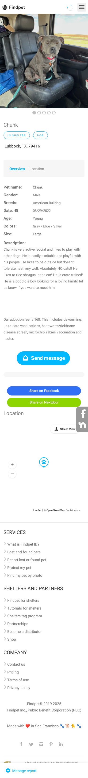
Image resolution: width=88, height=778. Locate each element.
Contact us (16, 664)
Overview (17, 169)
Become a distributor (24, 631)
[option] (44, 61)
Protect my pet (19, 567)
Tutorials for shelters (24, 608)
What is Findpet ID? (23, 544)
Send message (43, 358)
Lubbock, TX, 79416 (22, 146)
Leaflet (37, 510)
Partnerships (17, 624)
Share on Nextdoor (44, 402)
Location (37, 169)
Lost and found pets (24, 552)
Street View (68, 429)
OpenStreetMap (55, 510)
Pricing (13, 672)
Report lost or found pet (26, 560)
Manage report (20, 771)
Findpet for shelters (23, 600)
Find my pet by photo (24, 575)
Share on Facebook (44, 391)
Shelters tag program (24, 616)
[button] (40, 457)
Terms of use (18, 680)
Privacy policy (18, 687)
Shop (11, 639)
